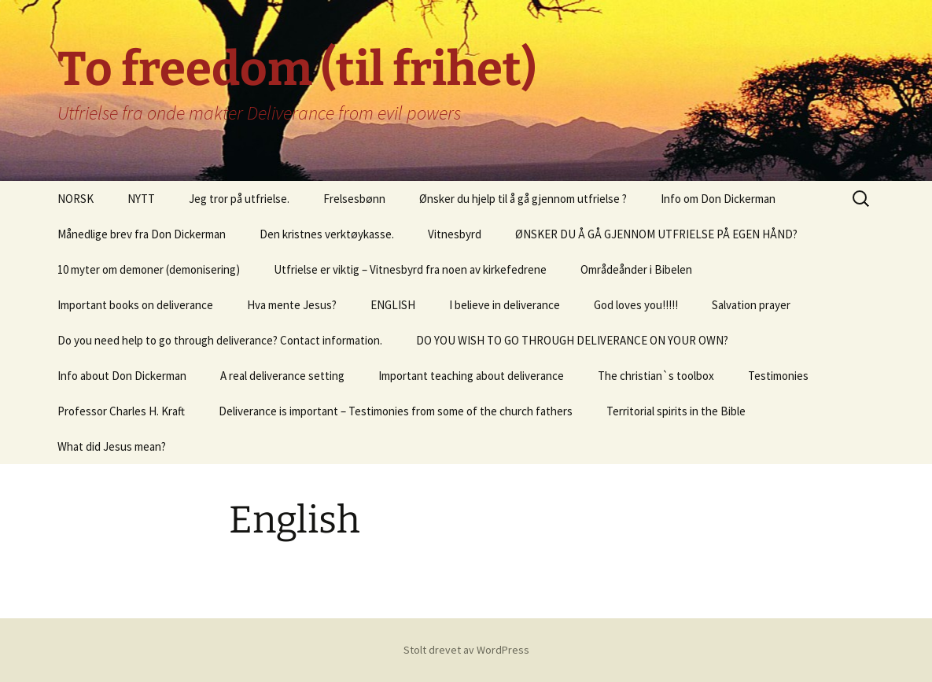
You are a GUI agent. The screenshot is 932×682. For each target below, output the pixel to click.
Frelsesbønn (354, 198)
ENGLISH (392, 304)
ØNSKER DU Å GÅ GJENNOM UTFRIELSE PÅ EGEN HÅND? (656, 234)
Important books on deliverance (135, 304)
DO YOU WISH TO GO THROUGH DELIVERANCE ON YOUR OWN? (572, 340)
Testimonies (778, 375)
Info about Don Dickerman (121, 375)
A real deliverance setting (282, 375)
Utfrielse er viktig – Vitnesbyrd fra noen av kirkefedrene (410, 269)
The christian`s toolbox (656, 375)
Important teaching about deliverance (471, 375)
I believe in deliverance (504, 304)
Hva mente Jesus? (292, 304)
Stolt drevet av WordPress (466, 650)
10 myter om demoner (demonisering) (148, 269)
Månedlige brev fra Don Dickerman (141, 234)
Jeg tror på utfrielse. (239, 198)
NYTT (141, 198)
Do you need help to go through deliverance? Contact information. (219, 340)
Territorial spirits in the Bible (676, 411)
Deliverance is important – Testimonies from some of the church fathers (396, 411)
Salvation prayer (751, 304)
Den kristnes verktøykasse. (327, 234)
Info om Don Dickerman (718, 198)
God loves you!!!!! (636, 304)
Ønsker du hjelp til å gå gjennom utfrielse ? (523, 198)
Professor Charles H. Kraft (121, 411)
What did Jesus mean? (111, 446)
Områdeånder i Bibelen (636, 269)
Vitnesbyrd (454, 234)
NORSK (75, 198)
